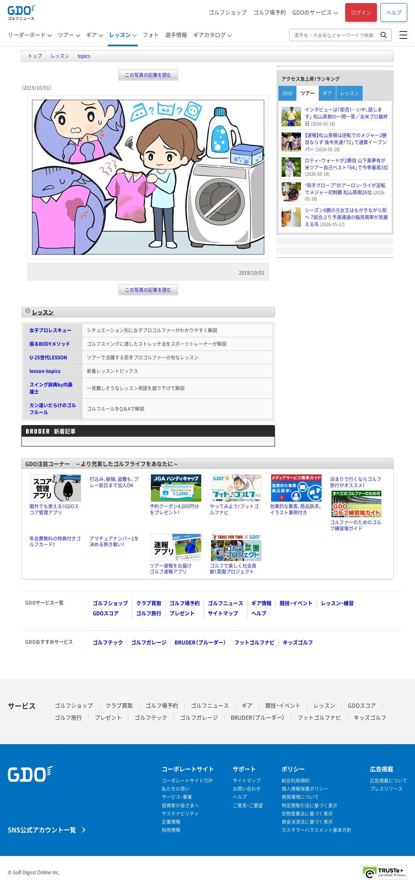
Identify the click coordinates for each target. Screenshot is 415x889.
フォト (151, 34)
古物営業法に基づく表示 (307, 813)
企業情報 (171, 822)
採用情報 (171, 830)
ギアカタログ (209, 34)
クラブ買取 (148, 603)
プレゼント (182, 613)
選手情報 (176, 34)
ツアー (66, 34)
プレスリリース (386, 788)
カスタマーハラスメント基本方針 (316, 830)
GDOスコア (106, 613)
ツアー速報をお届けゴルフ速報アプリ (171, 568)
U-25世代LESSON (48, 357)
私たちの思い (176, 788)
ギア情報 (261, 603)
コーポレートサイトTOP (187, 780)
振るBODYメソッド (49, 343)
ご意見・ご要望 (248, 805)
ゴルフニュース (225, 603)
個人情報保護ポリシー (305, 788)
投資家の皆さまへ (180, 805)
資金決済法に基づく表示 (307, 822)
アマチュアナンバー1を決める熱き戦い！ (114, 541)
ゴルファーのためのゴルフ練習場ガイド (355, 525)
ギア (91, 34)
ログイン (361, 12)
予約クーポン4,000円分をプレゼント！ (174, 509)
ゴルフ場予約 (269, 12)
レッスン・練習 (337, 603)
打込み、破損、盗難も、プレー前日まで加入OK (114, 482)
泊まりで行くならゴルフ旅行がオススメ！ (355, 482)
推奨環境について (300, 797)
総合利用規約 (296, 780)
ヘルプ (393, 12)
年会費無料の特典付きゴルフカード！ (55, 541)
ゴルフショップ (228, 12)
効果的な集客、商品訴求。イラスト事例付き (296, 509)
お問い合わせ (247, 788)
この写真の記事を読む (148, 74)
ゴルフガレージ (148, 642)
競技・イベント (296, 603)
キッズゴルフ (298, 642)
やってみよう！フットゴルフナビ (234, 509)
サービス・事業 (177, 797)
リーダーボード (27, 34)
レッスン (120, 34)
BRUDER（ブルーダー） (200, 642)
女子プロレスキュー (50, 330)
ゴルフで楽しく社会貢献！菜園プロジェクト (233, 568)
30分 (287, 93)
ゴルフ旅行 (148, 613)
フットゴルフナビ (254, 642)
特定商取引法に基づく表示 (309, 805)
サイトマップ (223, 613)
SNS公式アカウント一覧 (42, 829)
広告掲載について (388, 780)
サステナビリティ (180, 813)
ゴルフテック (108, 642)
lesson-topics (45, 371)
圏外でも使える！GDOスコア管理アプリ (54, 509)
